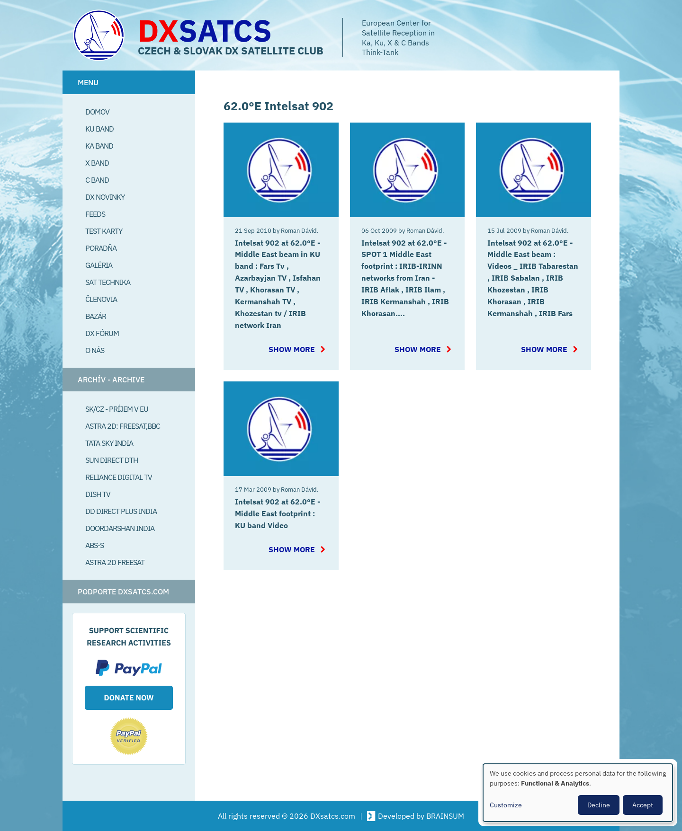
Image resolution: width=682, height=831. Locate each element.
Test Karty (103, 231)
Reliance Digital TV (118, 477)
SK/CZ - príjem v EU (116, 409)
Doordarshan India (119, 528)
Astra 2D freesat (114, 562)
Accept (642, 805)
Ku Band (99, 128)
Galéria (98, 265)
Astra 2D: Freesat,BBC (122, 426)
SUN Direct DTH (111, 460)
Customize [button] (506, 805)
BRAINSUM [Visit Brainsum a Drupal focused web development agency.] (445, 816)
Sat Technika (107, 282)
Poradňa (101, 248)
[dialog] (578, 793)
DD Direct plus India (121, 511)
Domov (97, 111)
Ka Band (99, 145)
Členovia (101, 299)
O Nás (94, 350)
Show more (295, 346)
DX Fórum (102, 333)
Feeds (95, 214)
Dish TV (97, 494)
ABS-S (94, 545)
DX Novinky (105, 197)
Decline (598, 805)
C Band (97, 180)
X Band (97, 163)
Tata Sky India (109, 443)
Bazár (95, 316)
